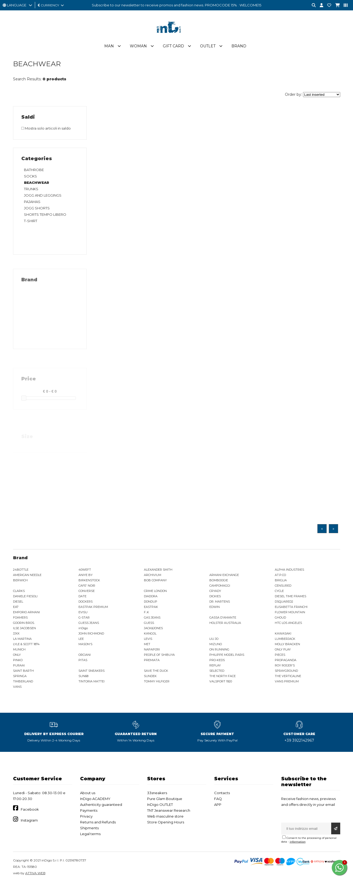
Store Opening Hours (165, 822)
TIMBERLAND (23, 681)
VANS (17, 687)
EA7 (15, 607)
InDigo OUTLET (160, 804)
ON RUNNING (219, 649)
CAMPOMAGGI (219, 585)
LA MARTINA (22, 639)
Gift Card (173, 46)
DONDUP (150, 601)
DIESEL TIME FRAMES (290, 596)
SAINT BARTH (23, 671)
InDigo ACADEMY (95, 799)
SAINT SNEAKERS (91, 671)
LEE (81, 639)
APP (217, 804)
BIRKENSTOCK (89, 580)
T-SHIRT (30, 221)
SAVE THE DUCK (156, 671)
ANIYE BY (85, 575)
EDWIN (214, 607)
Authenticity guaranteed (101, 804)
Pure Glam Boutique (164, 799)
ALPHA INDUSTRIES (289, 569)
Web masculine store (165, 816)
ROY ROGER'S (285, 665)
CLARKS (19, 591)
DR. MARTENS (219, 601)
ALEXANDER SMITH (158, 569)
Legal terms (90, 834)
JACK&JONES (153, 628)
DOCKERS (85, 601)
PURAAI (19, 665)
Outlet (207, 46)
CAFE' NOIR (86, 585)
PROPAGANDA (285, 660)
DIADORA (150, 596)
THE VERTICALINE (288, 676)
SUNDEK (150, 676)
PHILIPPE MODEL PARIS (226, 655)
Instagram (29, 820)
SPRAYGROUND (286, 671)
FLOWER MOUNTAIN (290, 612)
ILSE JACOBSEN (24, 628)
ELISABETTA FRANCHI (291, 607)
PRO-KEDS (217, 660)
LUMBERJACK (285, 639)
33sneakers (157, 793)
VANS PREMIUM (287, 681)
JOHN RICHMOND (91, 633)
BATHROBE (34, 170)
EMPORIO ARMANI (26, 612)
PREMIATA (152, 660)
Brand (238, 46)
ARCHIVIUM (152, 575)
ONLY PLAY (283, 649)
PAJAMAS (32, 202)
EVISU (83, 612)
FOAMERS (20, 617)
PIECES (280, 655)
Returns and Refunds (98, 822)
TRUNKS (31, 189)
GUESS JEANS (88, 623)
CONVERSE (86, 591)
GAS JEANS (152, 617)
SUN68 (83, 676)
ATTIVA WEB (35, 873)
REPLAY (215, 665)
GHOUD (280, 617)
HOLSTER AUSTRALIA (225, 623)
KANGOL (150, 633)
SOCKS (30, 176)
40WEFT (84, 569)
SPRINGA (20, 676)
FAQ (218, 799)
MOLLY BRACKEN (287, 644)
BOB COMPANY (155, 580)
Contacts (222, 793)
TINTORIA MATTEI (91, 681)
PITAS (82, 660)
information (298, 841)
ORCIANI (84, 655)
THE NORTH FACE (222, 676)
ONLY (17, 655)
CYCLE (279, 591)
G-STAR (84, 617)
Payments (88, 810)
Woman (138, 46)
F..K (146, 612)
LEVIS (148, 639)
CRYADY (215, 591)
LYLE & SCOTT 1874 (26, 644)
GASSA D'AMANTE (222, 617)
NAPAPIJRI (152, 649)
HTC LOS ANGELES (288, 623)
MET (147, 644)
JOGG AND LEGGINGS (42, 195)
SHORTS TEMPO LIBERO (45, 214)
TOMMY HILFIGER (156, 681)
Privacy (86, 816)
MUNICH (19, 649)
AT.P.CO (280, 575)
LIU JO (213, 639)
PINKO (18, 660)
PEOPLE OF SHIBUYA (159, 655)
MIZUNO (215, 644)
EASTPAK (151, 607)
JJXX (16, 633)
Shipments (89, 828)
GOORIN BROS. (24, 623)
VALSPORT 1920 (220, 681)
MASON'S (85, 644)
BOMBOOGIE (218, 580)
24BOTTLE (20, 569)
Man (109, 46)
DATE (82, 596)
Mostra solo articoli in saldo (46, 128)
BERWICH (20, 580)
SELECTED (216, 671)
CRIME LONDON (155, 591)
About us (87, 793)
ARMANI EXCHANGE (224, 575)
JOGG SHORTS (37, 208)
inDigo (83, 628)
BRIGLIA (281, 580)
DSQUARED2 (284, 601)
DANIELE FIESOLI (25, 596)
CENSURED (283, 585)
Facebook (30, 809)
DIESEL (18, 601)
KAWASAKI (283, 633)
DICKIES (215, 596)
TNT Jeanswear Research (168, 810)
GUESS (149, 623)
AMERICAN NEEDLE (27, 575)
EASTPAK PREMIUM (93, 607)
